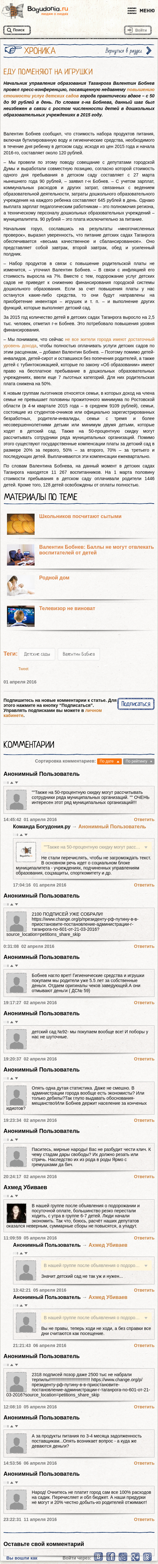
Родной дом (54, 577)
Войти (141, 30)
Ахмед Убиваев (25, 1187)
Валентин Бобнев (79, 654)
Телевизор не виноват (67, 608)
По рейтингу (136, 761)
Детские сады (37, 654)
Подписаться (136, 704)
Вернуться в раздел (124, 51)
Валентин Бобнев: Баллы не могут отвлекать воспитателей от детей (96, 549)
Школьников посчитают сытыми (80, 516)
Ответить (144, 819)
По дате (107, 761)
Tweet (23, 669)
